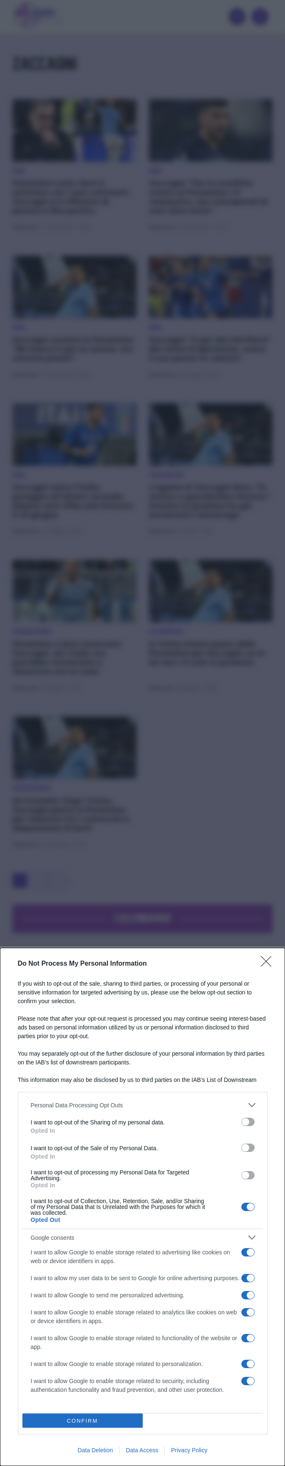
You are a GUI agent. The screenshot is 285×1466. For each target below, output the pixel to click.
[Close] (269, 964)
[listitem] (143, 1105)
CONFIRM (82, 1420)
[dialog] (142, 1207)
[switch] (248, 1122)
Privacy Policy (189, 1450)
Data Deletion (95, 1450)
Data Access (142, 1450)
